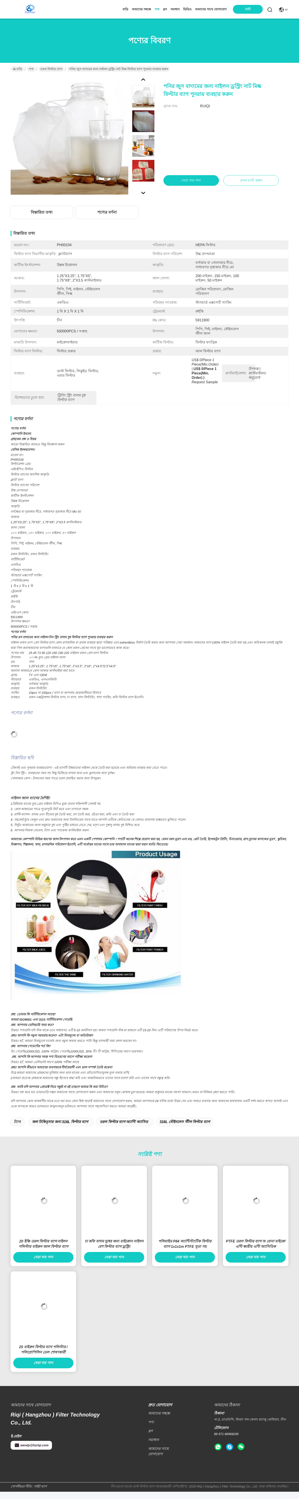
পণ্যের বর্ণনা (107, 212)
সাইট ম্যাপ (40, 1493)
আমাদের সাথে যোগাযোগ (211, 9)
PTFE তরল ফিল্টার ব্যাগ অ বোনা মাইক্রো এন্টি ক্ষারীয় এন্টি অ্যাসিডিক (256, 1251)
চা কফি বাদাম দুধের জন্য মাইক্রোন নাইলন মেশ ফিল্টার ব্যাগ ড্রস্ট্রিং (114, 1251)
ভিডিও (187, 9)
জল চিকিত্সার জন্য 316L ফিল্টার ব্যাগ (60, 1129)
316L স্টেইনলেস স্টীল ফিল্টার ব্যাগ (185, 1129)
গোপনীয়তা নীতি (21, 1493)
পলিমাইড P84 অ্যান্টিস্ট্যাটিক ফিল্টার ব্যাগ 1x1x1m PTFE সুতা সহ (184, 1251)
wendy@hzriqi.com (31, 1452)
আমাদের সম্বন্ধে (141, 9)
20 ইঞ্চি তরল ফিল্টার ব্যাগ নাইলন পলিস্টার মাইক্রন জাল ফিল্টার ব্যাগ (43, 1251)
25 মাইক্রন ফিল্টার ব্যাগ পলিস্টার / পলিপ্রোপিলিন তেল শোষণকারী (43, 1356)
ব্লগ (165, 9)
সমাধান (175, 9)
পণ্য (157, 9)
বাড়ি (125, 9)
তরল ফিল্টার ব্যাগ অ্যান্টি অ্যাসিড (124, 1129)
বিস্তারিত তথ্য (41, 212)
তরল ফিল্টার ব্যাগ (51, 69)
